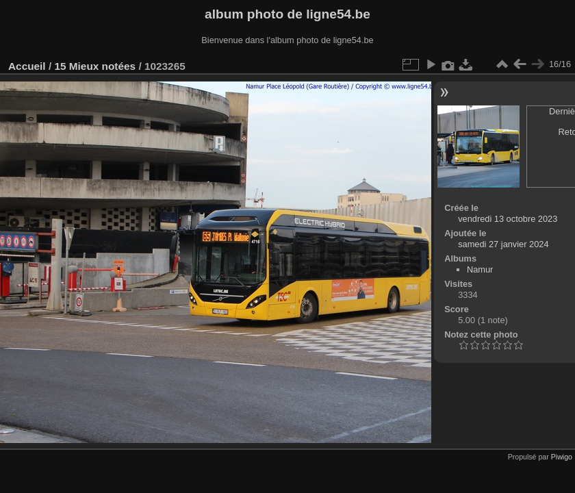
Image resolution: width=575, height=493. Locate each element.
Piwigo (561, 457)
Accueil (27, 66)
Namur (480, 269)
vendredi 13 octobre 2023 (507, 219)
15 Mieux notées (95, 66)
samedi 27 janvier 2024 (503, 244)
